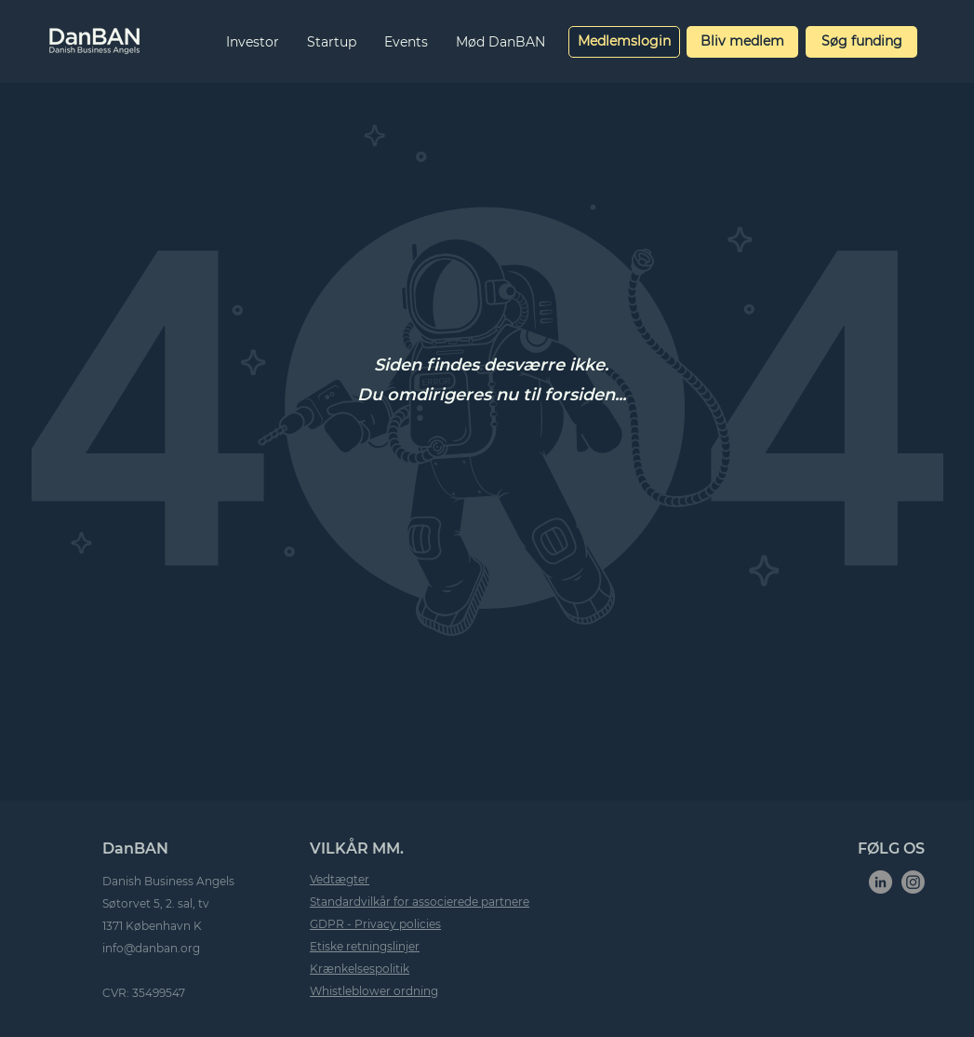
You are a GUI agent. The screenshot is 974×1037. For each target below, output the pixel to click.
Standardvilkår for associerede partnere (419, 902)
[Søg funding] (861, 42)
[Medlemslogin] (624, 42)
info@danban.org (151, 948)
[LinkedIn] (880, 882)
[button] (252, 42)
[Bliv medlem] (742, 42)
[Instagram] (913, 882)
